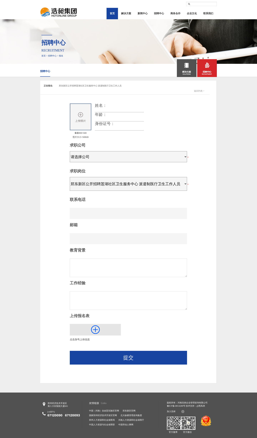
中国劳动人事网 (125, 424)
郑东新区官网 (129, 410)
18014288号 (180, 406)
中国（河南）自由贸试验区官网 (104, 410)
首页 (112, 13)
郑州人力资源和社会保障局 (102, 420)
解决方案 (126, 13)
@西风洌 (200, 406)
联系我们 (208, 13)
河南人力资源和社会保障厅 (131, 420)
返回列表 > (199, 91)
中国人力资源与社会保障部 (102, 424)
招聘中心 (159, 13)
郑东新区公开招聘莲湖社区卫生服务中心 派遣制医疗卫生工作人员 (90, 85)
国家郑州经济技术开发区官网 (103, 415)
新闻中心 (143, 13)
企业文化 (192, 13)
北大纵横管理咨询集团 (131, 415)
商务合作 (175, 13)
